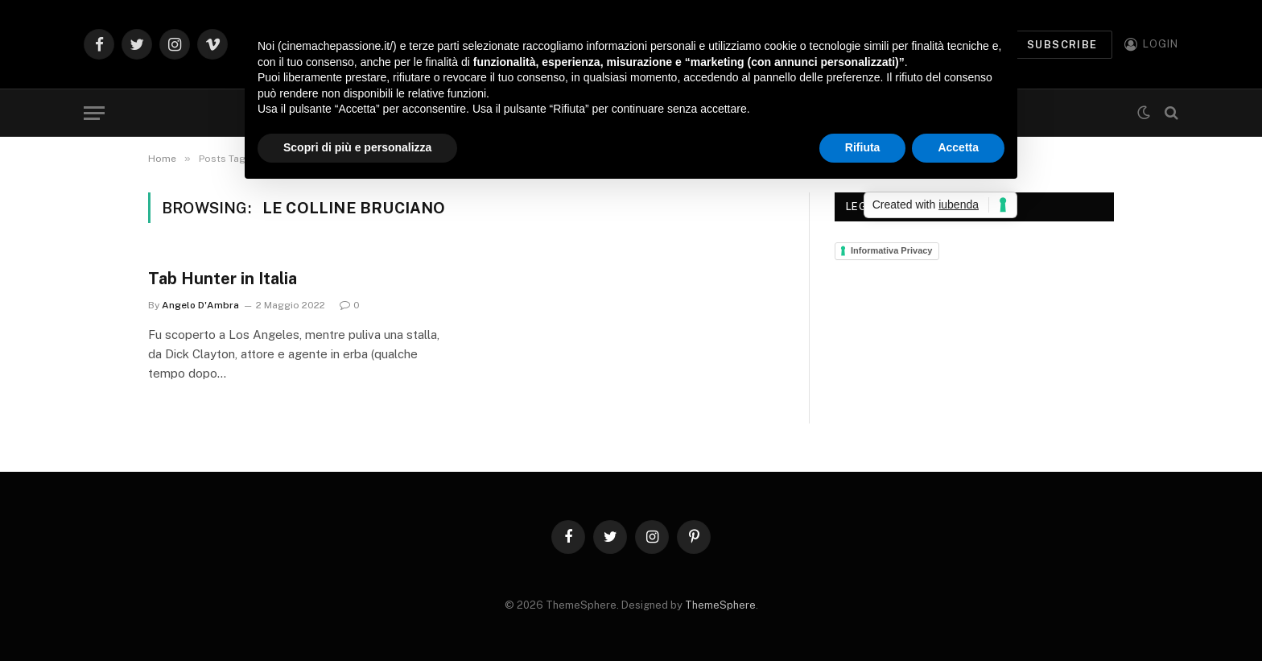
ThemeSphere (720, 605)
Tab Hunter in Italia (222, 278)
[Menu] (94, 113)
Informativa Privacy (892, 250)
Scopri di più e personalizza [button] (357, 147)
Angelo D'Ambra (200, 305)
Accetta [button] (958, 147)
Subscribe (1062, 45)
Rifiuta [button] (863, 147)
